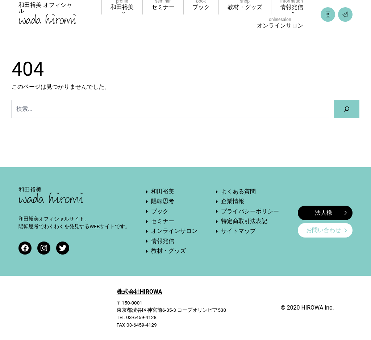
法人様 (331, 212)
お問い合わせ (326, 230)
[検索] (346, 109)
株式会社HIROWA (139, 291)
